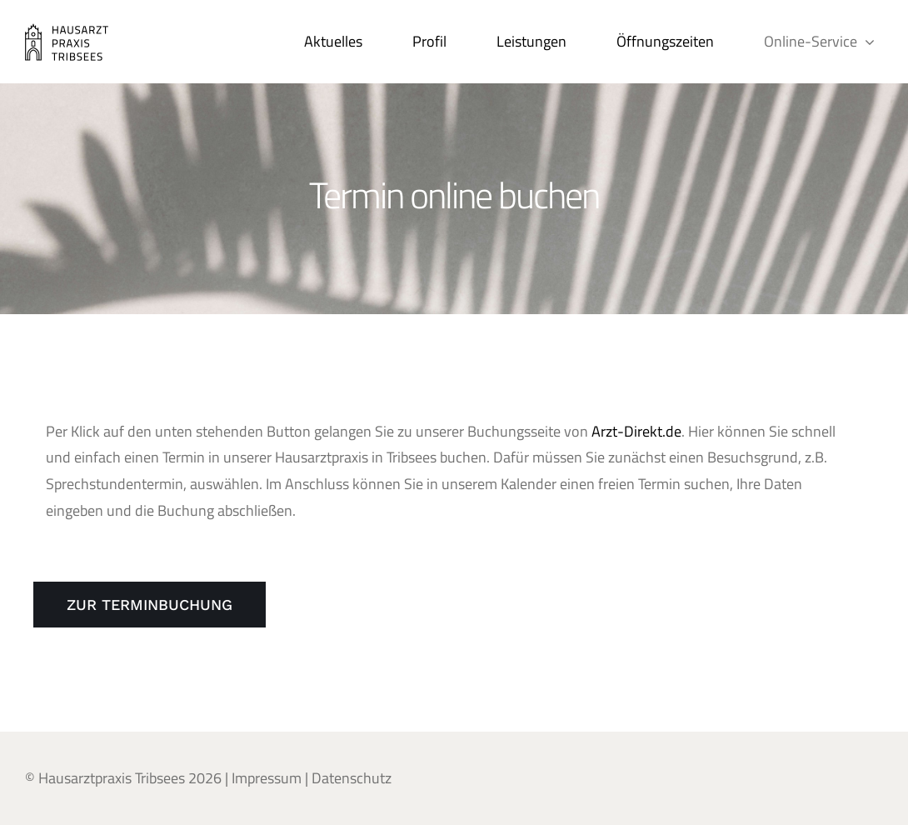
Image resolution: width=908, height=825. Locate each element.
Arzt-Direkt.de (636, 431)
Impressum (267, 778)
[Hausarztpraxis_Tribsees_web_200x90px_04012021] (66, 30)
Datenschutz (352, 778)
